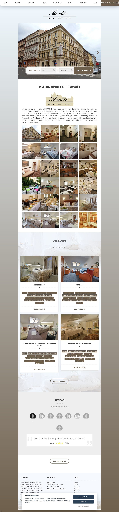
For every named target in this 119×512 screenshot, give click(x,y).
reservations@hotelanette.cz (57, 489)
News (95, 3)
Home (5, 3)
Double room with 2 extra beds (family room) (39, 344)
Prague (70, 3)
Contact (83, 3)
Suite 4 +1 (79, 285)
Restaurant (57, 3)
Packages (31, 3)
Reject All (83, 501)
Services (44, 3)
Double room (39, 285)
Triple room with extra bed (79, 343)
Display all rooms (59, 381)
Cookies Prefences (83, 506)
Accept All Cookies (83, 497)
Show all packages (59, 461)
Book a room (39, 309)
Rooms (17, 3)
